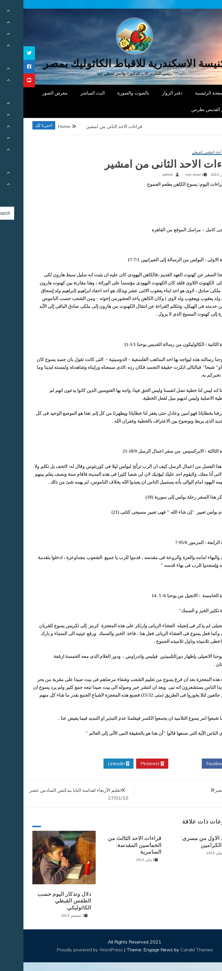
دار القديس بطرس (185, 109)
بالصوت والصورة (110, 93)
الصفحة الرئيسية (187, 93)
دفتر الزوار (148, 93)
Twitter (161, 764)
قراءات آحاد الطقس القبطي (189, 152)
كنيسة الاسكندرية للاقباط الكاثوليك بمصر (111, 63)
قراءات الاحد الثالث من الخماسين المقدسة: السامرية (111, 845)
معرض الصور (31, 93)
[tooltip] (6, 53)
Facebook (195, 764)
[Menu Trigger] (203, 12)
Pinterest (128, 764)
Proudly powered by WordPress (67, 949)
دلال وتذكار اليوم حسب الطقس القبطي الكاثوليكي (41, 901)
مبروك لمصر (203, 790)
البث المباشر (69, 93)
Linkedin (95, 764)
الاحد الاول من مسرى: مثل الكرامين (183, 841)
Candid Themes (173, 949)
